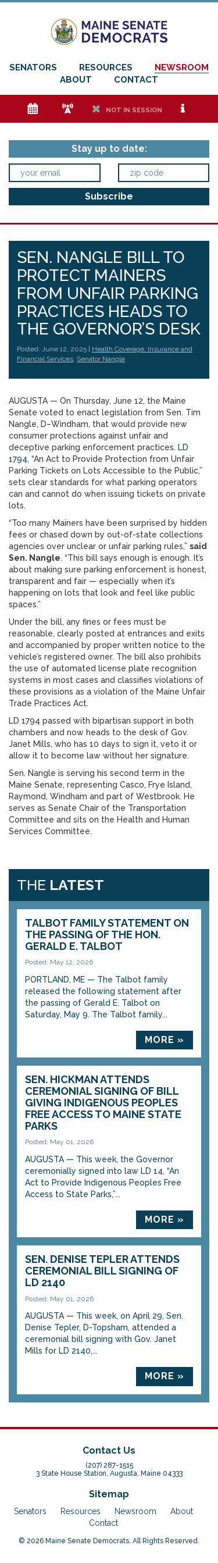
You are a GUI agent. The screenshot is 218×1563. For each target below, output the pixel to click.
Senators (33, 67)
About (76, 79)
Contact (136, 79)
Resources (106, 67)
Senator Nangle (101, 359)
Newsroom (182, 67)
